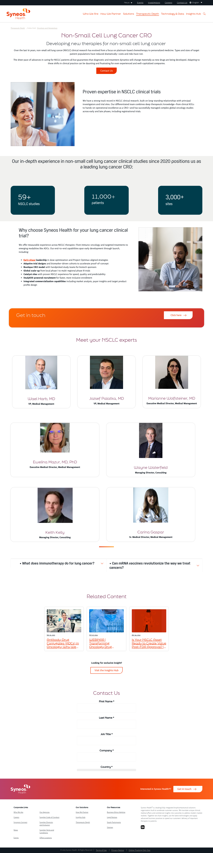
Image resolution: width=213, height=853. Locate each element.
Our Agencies (44, 812)
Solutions (128, 13)
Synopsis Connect (20, 822)
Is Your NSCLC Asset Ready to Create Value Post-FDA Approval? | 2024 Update (149, 643)
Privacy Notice (117, 850)
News (16, 830)
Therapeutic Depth (147, 13)
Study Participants (114, 822)
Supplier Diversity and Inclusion (46, 823)
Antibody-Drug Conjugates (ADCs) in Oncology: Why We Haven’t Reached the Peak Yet (63, 643)
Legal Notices (112, 817)
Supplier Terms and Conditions (46, 831)
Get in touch (184, 789)
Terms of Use (101, 850)
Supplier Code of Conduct (49, 817)
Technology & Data (172, 13)
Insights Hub (193, 13)
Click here (176, 315)
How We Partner (110, 13)
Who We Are (90, 13)
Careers (168, 2)
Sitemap (110, 827)
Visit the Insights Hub (106, 670)
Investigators (154, 2)
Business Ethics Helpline (116, 812)
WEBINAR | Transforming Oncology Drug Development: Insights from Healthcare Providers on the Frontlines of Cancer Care (106, 643)
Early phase (29, 260)
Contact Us (182, 2)
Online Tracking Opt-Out (139, 850)
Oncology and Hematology (47, 28)
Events (140, 2)
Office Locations (45, 838)
